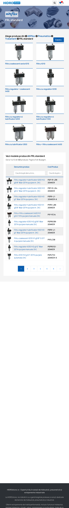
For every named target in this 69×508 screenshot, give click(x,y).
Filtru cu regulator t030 (46, 89)
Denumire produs (21, 167)
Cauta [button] (58, 39)
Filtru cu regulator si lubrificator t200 (14, 117)
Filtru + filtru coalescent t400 (49, 144)
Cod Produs (53, 167)
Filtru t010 (40, 63)
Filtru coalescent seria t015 (17, 63)
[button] (60, 3)
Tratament (11, 38)
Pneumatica (44, 36)
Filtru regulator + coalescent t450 (17, 90)
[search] (54, 3)
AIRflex (31, 36)
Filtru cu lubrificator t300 (16, 144)
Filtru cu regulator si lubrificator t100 (45, 117)
